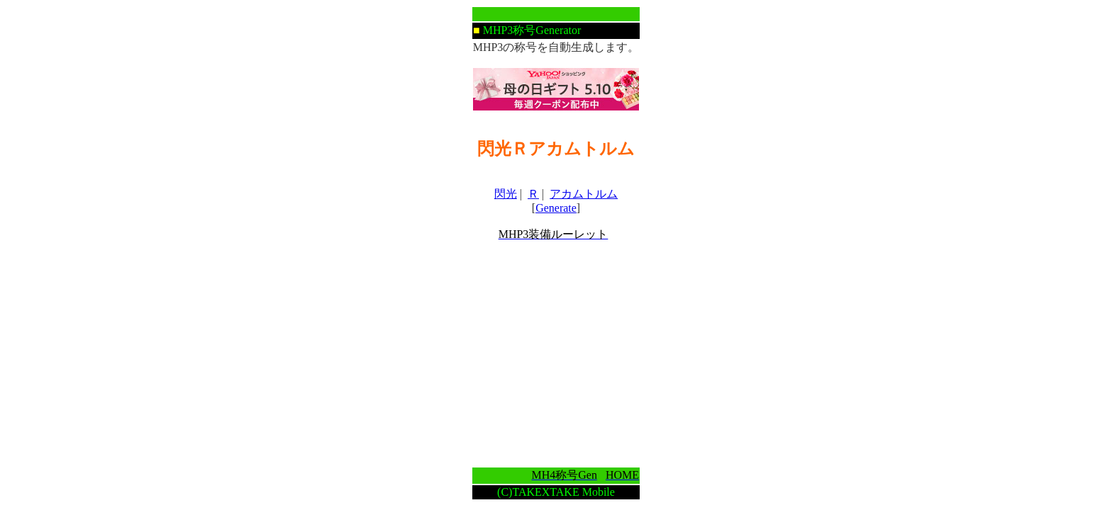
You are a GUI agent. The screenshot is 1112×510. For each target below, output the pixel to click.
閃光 (505, 194)
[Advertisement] (556, 354)
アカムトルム (584, 194)
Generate (556, 208)
